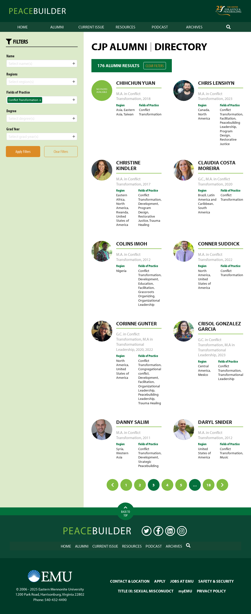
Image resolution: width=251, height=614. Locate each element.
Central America (204, 368)
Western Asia (122, 455)
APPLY (159, 581)
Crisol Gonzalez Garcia (219, 326)
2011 (147, 437)
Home (22, 27)
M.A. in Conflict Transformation (128, 96)
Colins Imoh (131, 243)
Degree (11, 110)
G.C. (201, 178)
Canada (203, 109)
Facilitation (228, 118)
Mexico (203, 374)
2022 (228, 259)
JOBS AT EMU (182, 581)
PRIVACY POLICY (211, 591)
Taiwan (129, 114)
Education (145, 283)
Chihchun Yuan (135, 83)
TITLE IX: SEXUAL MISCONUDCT (146, 591)
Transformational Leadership (230, 376)
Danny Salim (132, 422)
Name (10, 55)
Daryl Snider (215, 422)
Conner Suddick (218, 243)
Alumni (57, 27)
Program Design (226, 133)
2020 (228, 184)
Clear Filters (155, 65)
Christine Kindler (128, 165)
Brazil (202, 195)
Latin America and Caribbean (207, 199)
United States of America (122, 220)
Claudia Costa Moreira (217, 165)
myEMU (185, 591)
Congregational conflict (149, 371)
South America (204, 209)
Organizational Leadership (149, 302)
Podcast (160, 27)
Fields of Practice (18, 92)
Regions (11, 74)
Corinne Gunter (136, 323)
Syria (119, 448)
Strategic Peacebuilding (148, 463)
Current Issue (91, 27)
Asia (119, 109)
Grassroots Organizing (146, 293)
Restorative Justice (228, 141)
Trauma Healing (149, 222)
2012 (147, 259)
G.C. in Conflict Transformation (128, 337)
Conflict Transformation (150, 111)
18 (208, 484)
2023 (228, 98)
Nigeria (121, 270)
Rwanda (122, 212)
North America (204, 116)
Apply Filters (23, 151)
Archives (194, 27)
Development (148, 203)
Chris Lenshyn (216, 83)
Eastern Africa (121, 197)
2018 (147, 98)
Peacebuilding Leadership (230, 124)
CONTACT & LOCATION (130, 581)
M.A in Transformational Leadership (134, 344)
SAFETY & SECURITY (216, 581)
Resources (125, 27)
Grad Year (13, 128)
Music (224, 457)
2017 (147, 184)
